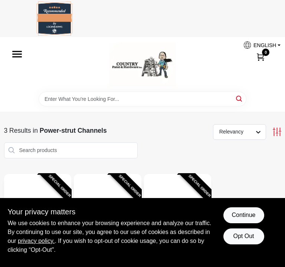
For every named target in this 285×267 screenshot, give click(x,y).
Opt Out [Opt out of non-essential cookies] (243, 236)
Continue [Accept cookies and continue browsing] (243, 215)
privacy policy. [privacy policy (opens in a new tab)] (36, 241)
